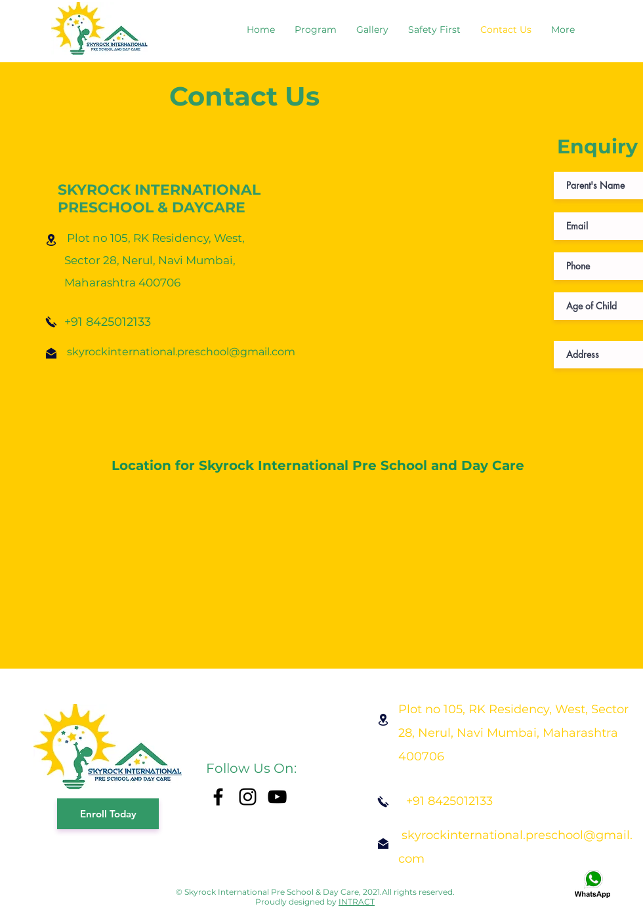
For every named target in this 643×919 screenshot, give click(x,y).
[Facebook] (218, 796)
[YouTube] (277, 796)
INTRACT (357, 902)
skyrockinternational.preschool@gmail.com (181, 351)
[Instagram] (247, 796)
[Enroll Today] (108, 813)
